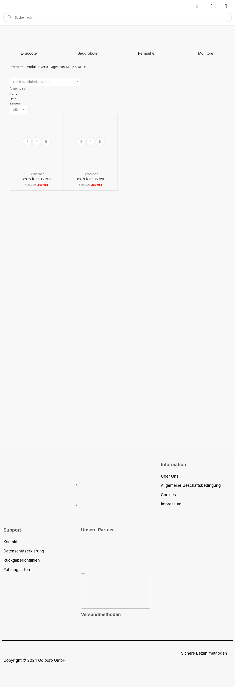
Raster (14, 94)
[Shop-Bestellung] (45, 82)
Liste (13, 98)
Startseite (17, 67)
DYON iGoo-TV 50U (36, 179)
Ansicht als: (18, 88)
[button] (197, 6)
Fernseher (37, 174)
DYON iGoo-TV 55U (90, 179)
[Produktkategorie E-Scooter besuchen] (29, 53)
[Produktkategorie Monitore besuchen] (205, 53)
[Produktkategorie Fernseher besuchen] (147, 53)
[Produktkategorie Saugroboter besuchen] (88, 53)
